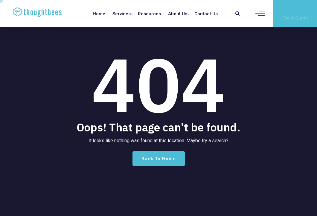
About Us (177, 13)
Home (99, 13)
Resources (149, 13)
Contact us (206, 13)
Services (121, 13)
